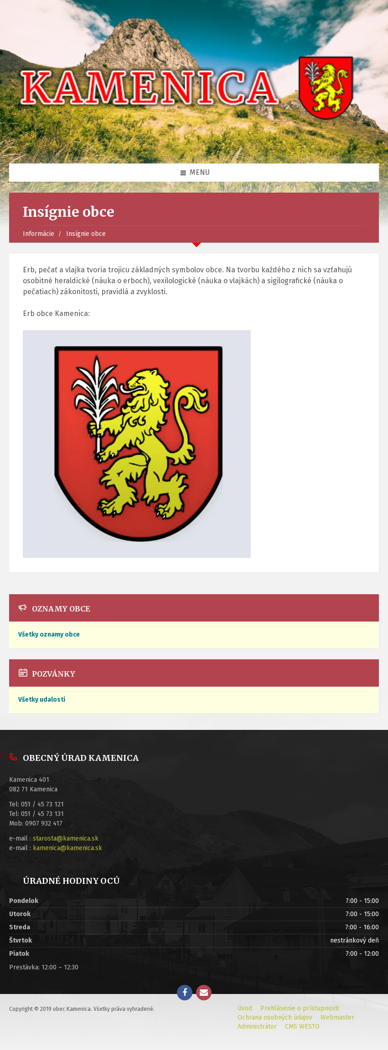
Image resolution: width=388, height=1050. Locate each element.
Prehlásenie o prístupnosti (299, 1008)
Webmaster (337, 1017)
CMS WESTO (302, 1026)
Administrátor (257, 1026)
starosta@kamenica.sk (65, 838)
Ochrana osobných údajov (275, 1017)
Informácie (38, 234)
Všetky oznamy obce (49, 634)
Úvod (245, 1008)
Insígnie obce (86, 234)
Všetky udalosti (41, 699)
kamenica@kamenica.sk (67, 848)
